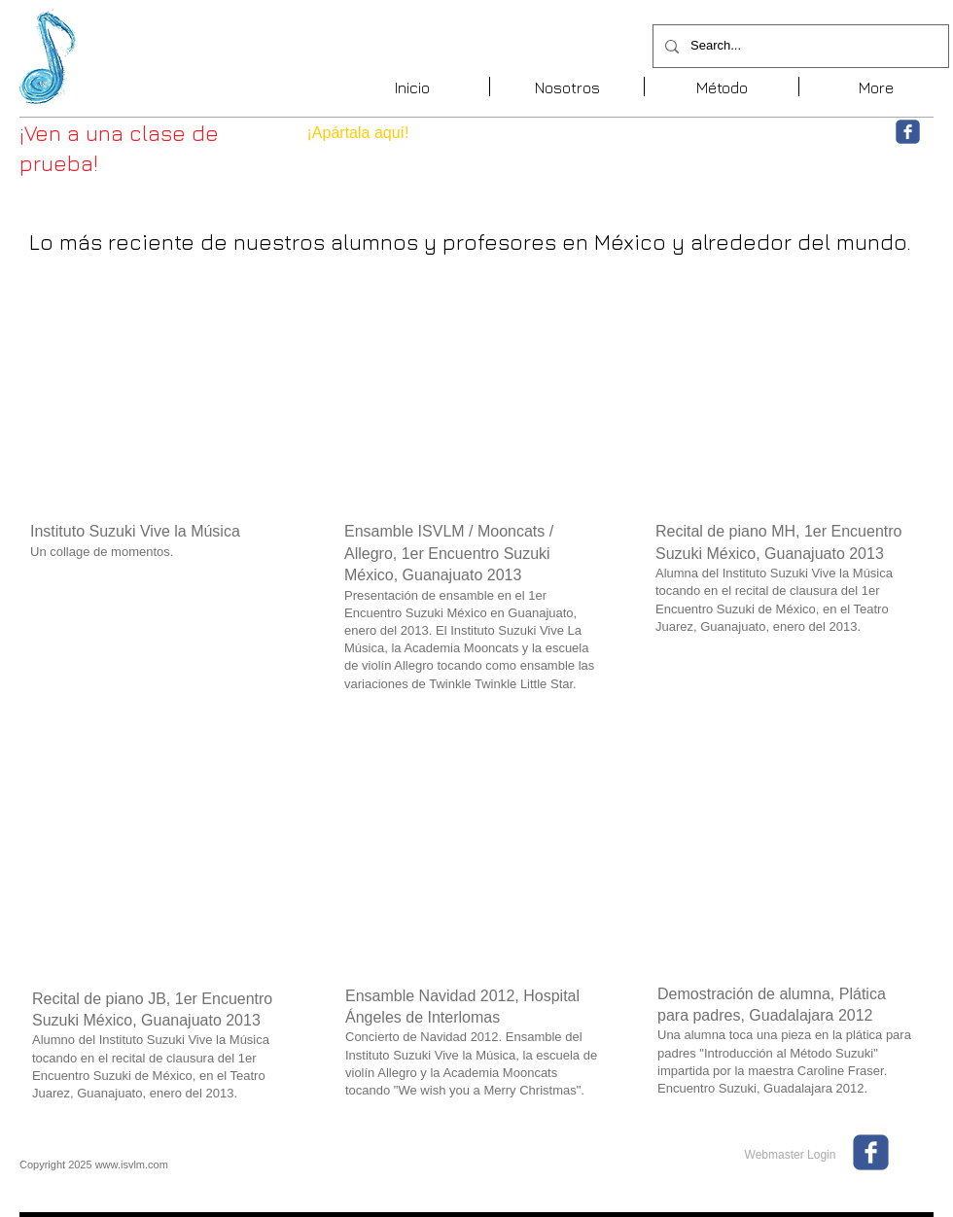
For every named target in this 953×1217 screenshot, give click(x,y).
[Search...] (798, 46)
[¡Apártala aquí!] (358, 133)
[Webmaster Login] (790, 1155)
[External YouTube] (163, 402)
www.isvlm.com (131, 1164)
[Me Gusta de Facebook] (774, 141)
